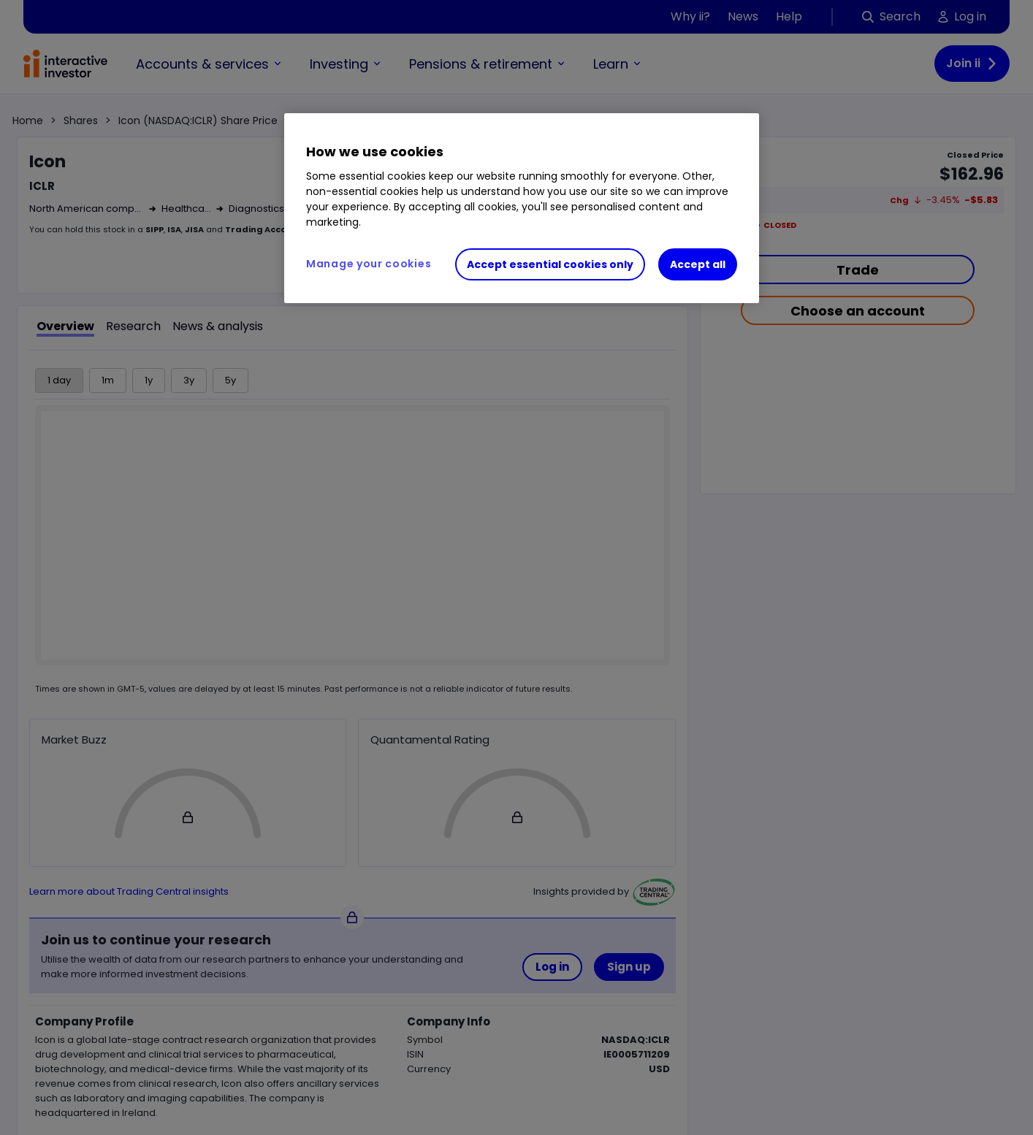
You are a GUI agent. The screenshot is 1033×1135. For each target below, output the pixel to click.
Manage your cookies (368, 263)
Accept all (697, 264)
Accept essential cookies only (550, 264)
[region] (521, 208)
